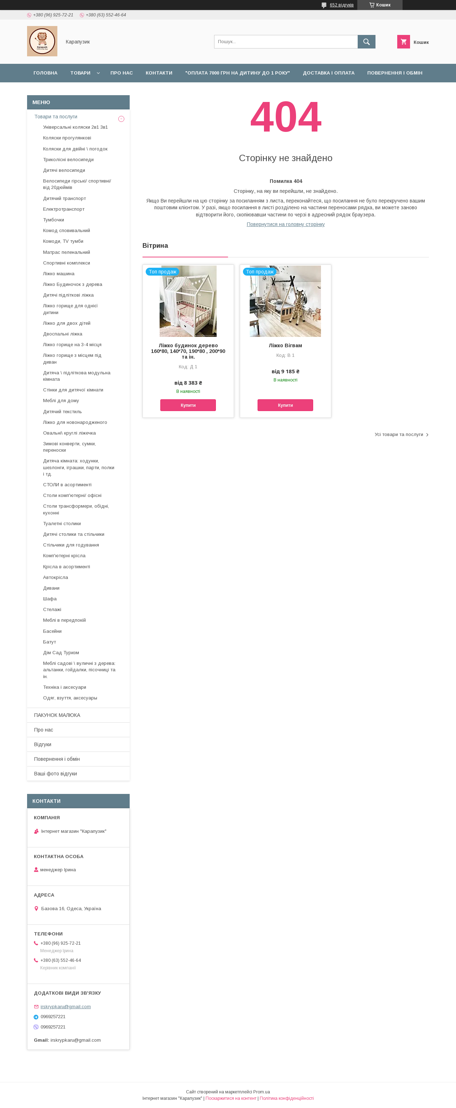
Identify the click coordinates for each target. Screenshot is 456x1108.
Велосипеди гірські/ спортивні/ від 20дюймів (77, 184)
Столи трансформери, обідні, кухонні (76, 509)
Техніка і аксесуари (64, 687)
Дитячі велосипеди (64, 170)
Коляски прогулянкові (67, 137)
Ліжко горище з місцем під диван (72, 358)
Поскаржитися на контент (231, 1098)
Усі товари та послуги (399, 434)
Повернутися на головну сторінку (286, 224)
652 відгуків (342, 4)
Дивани (51, 588)
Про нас (121, 73)
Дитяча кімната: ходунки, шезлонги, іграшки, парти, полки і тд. (78, 467)
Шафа (50, 598)
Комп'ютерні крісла (64, 555)
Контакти (159, 73)
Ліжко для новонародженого (75, 422)
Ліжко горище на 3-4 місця (72, 344)
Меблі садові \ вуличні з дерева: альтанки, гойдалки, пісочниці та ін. (79, 670)
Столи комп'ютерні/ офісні (72, 495)
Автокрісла (55, 577)
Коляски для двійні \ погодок (75, 149)
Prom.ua (261, 1091)
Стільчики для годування (71, 545)
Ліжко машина (58, 273)
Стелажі (52, 609)
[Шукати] (366, 41)
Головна (45, 73)
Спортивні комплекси (66, 263)
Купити (188, 405)
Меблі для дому (61, 400)
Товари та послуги (55, 116)
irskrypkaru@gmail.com (66, 1006)
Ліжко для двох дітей (66, 323)
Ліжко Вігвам (285, 345)
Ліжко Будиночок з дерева (72, 284)
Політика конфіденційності (287, 1098)
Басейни (52, 631)
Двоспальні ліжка (62, 334)
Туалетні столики (62, 523)
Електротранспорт (63, 209)
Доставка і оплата (328, 73)
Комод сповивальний (66, 230)
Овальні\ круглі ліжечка (69, 433)
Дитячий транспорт (64, 198)
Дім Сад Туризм (61, 652)
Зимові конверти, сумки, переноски (69, 447)
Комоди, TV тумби (63, 241)
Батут (49, 642)
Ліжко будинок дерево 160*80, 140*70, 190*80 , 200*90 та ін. (188, 351)
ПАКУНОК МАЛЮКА (57, 715)
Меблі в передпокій (64, 620)
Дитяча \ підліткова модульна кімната (76, 376)
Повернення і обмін (395, 73)
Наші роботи (51, 91)
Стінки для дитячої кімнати (73, 390)
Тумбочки (53, 219)
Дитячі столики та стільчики (73, 534)
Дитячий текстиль (62, 411)
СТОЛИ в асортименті (67, 484)
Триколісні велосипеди (68, 159)
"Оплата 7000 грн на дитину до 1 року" (237, 73)
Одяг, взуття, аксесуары (70, 698)
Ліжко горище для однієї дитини (70, 309)
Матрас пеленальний (66, 252)
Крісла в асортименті (66, 566)
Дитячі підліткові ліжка (68, 295)
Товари (80, 73)
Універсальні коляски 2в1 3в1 (75, 127)
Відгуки (93, 91)
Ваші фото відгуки (55, 773)
